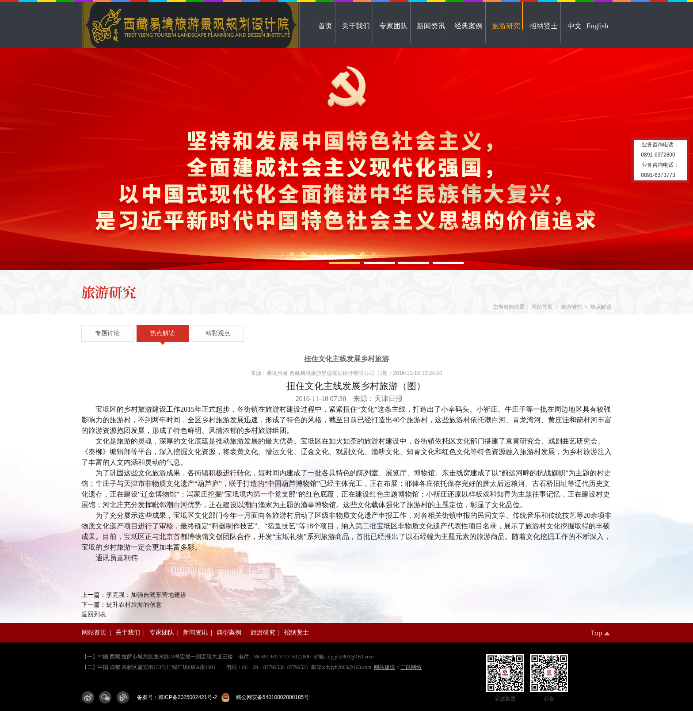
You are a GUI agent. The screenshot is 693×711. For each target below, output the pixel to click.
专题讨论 (107, 333)
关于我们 (356, 26)
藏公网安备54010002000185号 (271, 697)
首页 (325, 26)
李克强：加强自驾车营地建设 (146, 595)
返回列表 (93, 614)
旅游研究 (506, 26)
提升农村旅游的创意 (134, 604)
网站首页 (541, 307)
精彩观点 (218, 333)
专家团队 (393, 26)
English (597, 26)
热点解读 (601, 307)
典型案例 (229, 632)
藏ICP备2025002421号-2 (187, 697)
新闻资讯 (431, 26)
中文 (574, 26)
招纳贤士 (543, 26)
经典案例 (468, 26)
